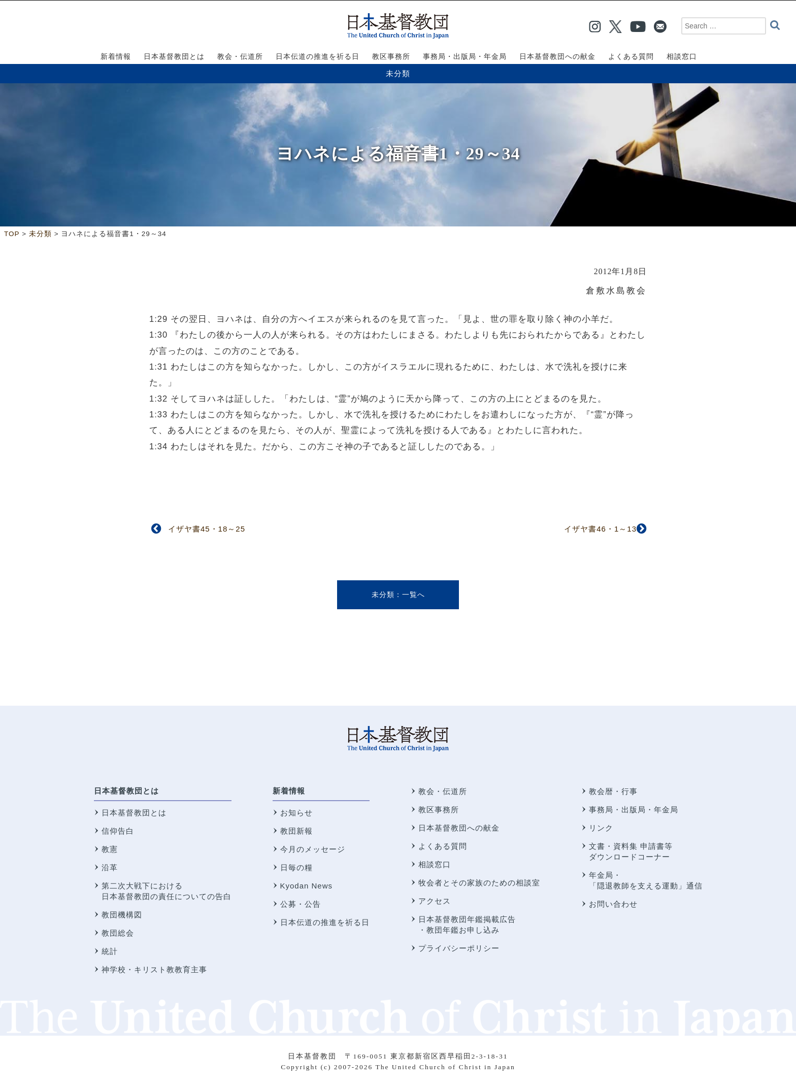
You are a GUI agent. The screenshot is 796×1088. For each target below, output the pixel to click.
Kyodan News (306, 885)
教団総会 (118, 933)
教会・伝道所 (442, 791)
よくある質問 (442, 846)
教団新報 (296, 831)
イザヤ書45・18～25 (206, 528)
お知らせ (296, 812)
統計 (110, 951)
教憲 (110, 849)
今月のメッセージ (312, 849)
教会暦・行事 (613, 791)
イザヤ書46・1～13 (600, 528)
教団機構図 (122, 914)
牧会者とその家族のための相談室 (479, 882)
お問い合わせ (613, 904)
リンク (601, 827)
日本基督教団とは (126, 790)
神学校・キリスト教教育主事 (154, 969)
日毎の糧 (296, 867)
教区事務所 (438, 809)
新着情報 (289, 790)
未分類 (398, 73)
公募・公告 (300, 904)
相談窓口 (434, 864)
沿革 (110, 867)
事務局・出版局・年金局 (633, 809)
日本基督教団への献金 (459, 827)
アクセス (434, 901)
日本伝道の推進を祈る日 (325, 922)
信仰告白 (118, 831)
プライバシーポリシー (459, 948)
